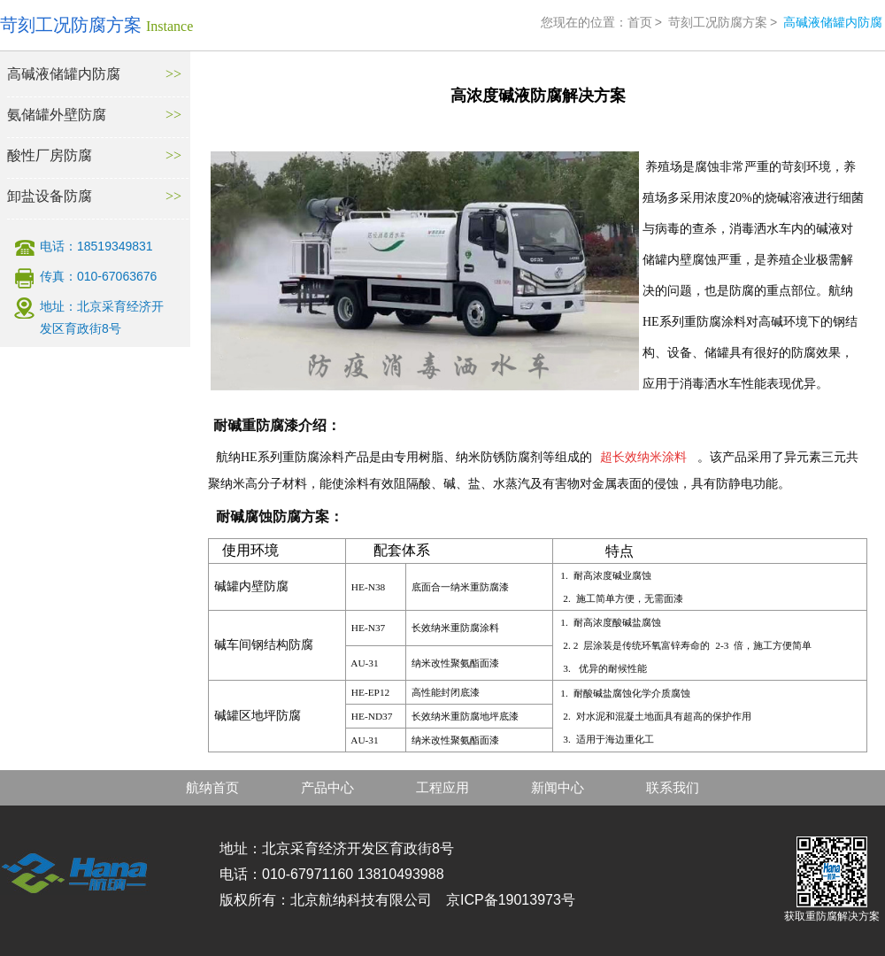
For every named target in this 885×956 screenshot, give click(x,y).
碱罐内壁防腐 (251, 586)
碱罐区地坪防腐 (257, 715)
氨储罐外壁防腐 (56, 114)
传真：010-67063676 (98, 276)
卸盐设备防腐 (49, 196)
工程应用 (442, 787)
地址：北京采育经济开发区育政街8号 (102, 317)
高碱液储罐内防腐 (63, 73)
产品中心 (327, 787)
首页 (639, 22)
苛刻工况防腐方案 (717, 22)
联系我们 (672, 787)
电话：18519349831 (96, 246)
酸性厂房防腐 (49, 155)
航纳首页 (212, 787)
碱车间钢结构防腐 (263, 644)
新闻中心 (557, 787)
